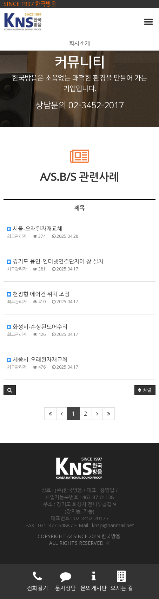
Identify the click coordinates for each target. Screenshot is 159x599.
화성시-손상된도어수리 (37, 327)
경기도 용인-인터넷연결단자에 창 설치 (55, 261)
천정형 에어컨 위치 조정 (38, 294)
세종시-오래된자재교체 (37, 359)
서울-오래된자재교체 (34, 228)
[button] (10, 390)
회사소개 (79, 43)
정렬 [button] (145, 390)
